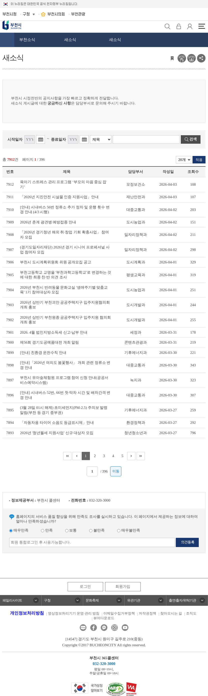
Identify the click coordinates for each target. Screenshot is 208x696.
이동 (115, 471)
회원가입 (122, 587)
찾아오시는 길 (171, 613)
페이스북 (93, 627)
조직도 (191, 613)
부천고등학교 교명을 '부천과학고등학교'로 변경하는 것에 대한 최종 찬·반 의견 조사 (65, 274)
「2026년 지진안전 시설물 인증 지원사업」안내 (59, 197)
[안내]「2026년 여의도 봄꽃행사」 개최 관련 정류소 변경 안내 (65, 365)
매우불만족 (128, 530)
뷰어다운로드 (103, 618)
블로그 (83, 627)
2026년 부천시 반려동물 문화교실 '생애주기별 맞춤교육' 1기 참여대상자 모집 (64, 289)
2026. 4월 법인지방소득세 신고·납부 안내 (53, 332)
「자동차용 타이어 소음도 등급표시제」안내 (57, 423)
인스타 (114, 627)
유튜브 (125, 627)
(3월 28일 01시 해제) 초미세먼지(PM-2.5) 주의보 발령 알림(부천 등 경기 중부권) (63, 410)
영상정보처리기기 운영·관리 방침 (74, 613)
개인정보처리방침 (27, 613)
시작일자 (14, 139)
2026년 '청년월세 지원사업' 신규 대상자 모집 (56, 433)
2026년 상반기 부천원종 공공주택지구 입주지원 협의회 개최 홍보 (65, 319)
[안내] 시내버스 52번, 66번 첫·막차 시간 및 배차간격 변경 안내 (65, 395)
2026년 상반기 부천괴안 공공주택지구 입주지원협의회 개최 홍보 (65, 304)
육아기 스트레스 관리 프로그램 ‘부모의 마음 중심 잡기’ (63, 184)
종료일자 (58, 139)
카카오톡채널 (104, 627)
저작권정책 (147, 613)
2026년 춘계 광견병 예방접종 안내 (48, 222)
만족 (47, 530)
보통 (71, 530)
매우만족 (18, 530)
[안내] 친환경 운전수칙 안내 (43, 353)
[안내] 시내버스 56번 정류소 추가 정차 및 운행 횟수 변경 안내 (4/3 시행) (65, 209)
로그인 (85, 587)
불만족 (97, 530)
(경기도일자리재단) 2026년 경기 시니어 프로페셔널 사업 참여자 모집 (65, 249)
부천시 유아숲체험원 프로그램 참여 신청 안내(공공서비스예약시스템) (64, 380)
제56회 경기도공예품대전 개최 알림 (49, 342)
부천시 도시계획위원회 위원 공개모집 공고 (55, 262)
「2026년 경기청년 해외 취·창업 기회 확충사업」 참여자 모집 (64, 234)
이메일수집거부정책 (119, 613)
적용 (199, 160)
